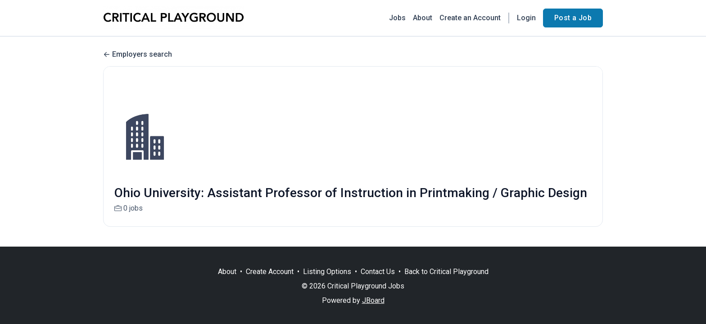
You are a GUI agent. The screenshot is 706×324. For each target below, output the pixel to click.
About (422, 18)
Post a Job (573, 18)
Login (526, 18)
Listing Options (327, 271)
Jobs (397, 18)
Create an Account (470, 18)
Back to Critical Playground (446, 271)
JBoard (373, 300)
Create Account (270, 271)
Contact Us (378, 271)
